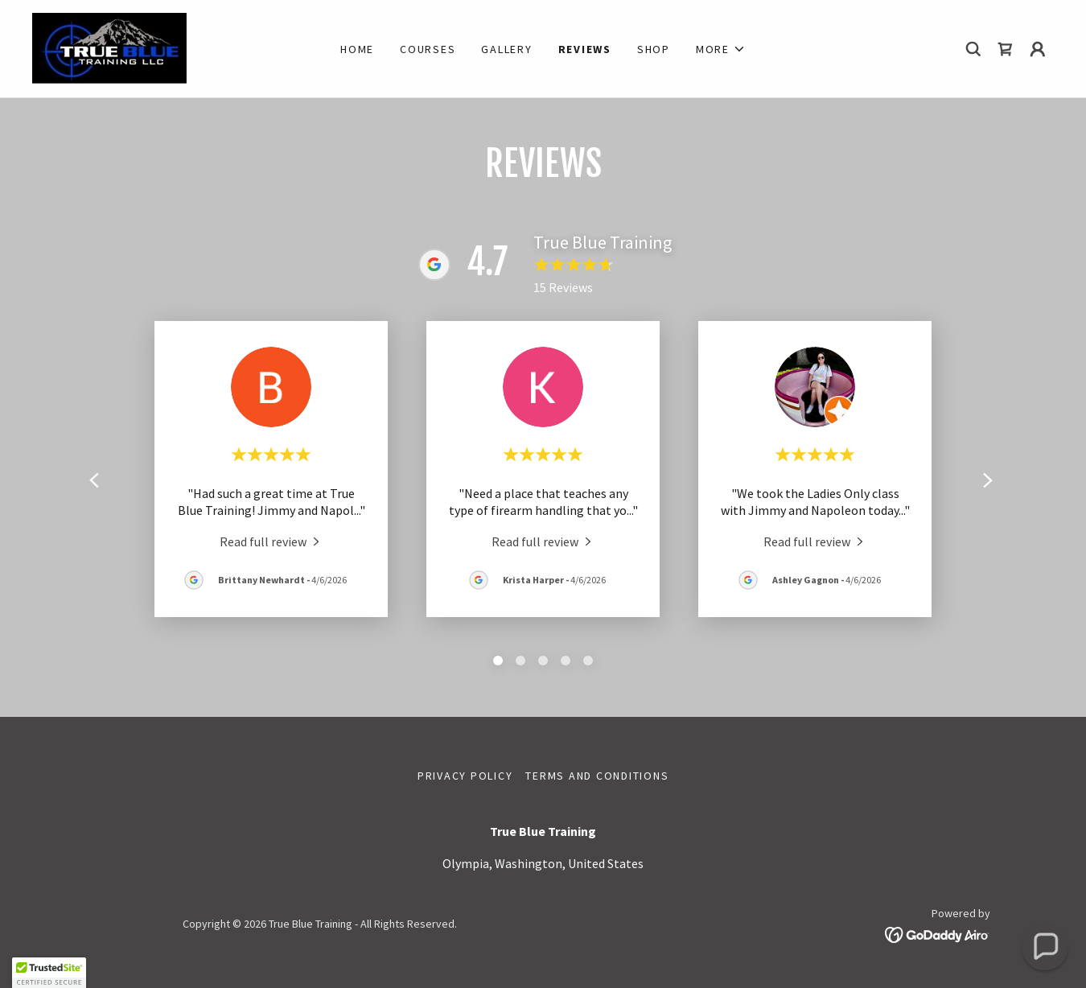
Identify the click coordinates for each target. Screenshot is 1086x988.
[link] (109, 47)
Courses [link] (427, 49)
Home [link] (357, 49)
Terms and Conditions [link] (596, 775)
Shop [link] (653, 49)
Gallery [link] (506, 49)
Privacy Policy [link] (465, 775)
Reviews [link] (584, 49)
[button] (721, 49)
